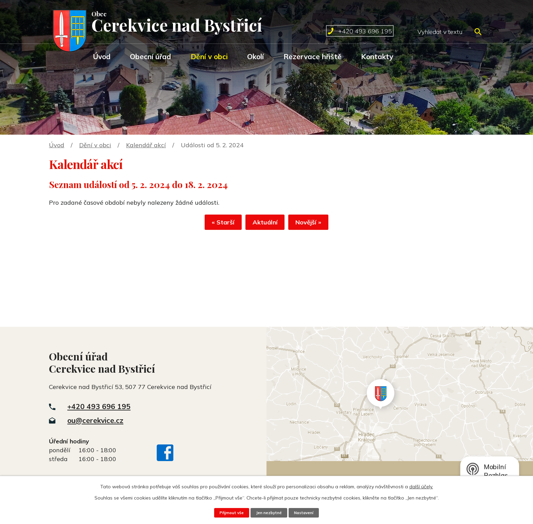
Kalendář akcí (146, 145)
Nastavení (306, 512)
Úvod (101, 56)
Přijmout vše (228, 512)
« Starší (215, 224)
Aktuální (265, 224)
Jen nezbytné (268, 512)
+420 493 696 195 (99, 406)
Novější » (317, 224)
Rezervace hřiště (312, 56)
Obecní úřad (150, 56)
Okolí (255, 56)
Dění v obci (209, 56)
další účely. (421, 486)
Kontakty (377, 56)
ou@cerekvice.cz (95, 420)
